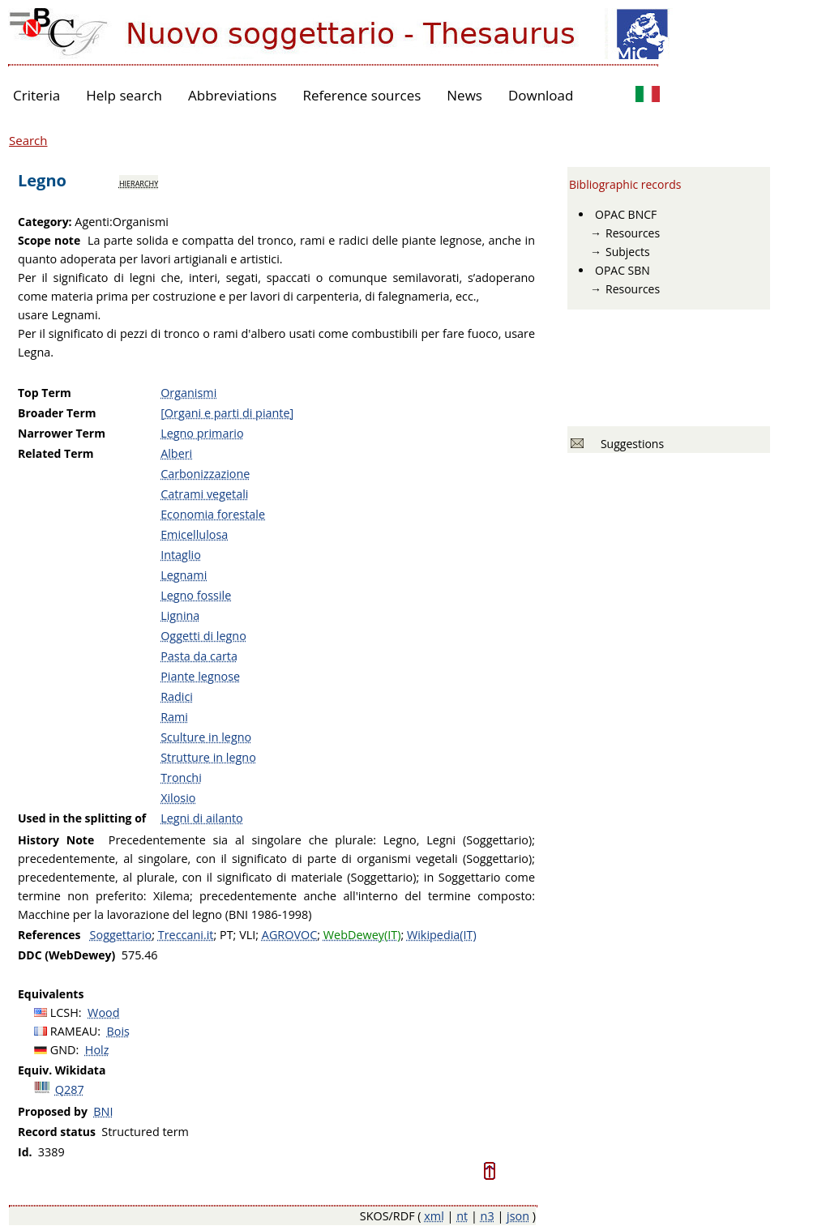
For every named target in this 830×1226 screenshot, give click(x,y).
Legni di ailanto (201, 818)
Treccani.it (186, 934)
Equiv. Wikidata (61, 1070)
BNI (103, 1111)
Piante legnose (200, 676)
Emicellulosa (194, 534)
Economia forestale (212, 514)
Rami (174, 716)
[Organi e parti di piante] (226, 413)
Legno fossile (195, 595)
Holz (97, 1049)
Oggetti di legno (203, 635)
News (464, 95)
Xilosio (177, 797)
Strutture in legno (208, 757)
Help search (124, 95)
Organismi (188, 392)
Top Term (44, 392)
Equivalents (50, 994)
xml (434, 1216)
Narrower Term (61, 433)
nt (462, 1216)
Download (541, 95)
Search (28, 140)
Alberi (176, 453)
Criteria (36, 95)
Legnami (183, 575)
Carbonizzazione (205, 473)
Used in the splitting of (82, 818)
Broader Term (57, 413)
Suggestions (629, 443)
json (518, 1216)
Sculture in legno (205, 737)
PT (226, 934)
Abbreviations (232, 95)
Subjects (627, 251)
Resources (632, 233)
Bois (118, 1031)
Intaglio (180, 554)
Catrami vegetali (204, 494)
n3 (487, 1216)
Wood (103, 1012)
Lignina (179, 615)
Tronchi (181, 777)
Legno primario (201, 433)
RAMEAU (74, 1031)
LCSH (64, 1012)
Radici (176, 696)
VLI (247, 934)
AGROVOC (289, 934)
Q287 (69, 1089)
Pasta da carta (198, 656)
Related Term (56, 453)
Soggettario (121, 934)
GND (63, 1049)
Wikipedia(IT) (442, 934)
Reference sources (361, 95)
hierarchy (138, 182)
